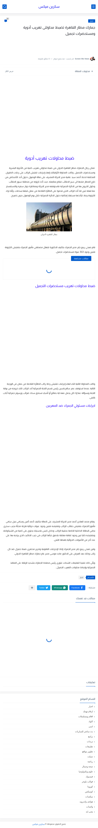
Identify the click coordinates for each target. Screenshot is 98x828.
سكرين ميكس (49, 6)
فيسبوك (89, 776)
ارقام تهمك (88, 711)
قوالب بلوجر (87, 781)
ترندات (90, 741)
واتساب (89, 806)
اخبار (91, 21)
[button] (77, 587)
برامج (90, 736)
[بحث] (4, 6)
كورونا (90, 786)
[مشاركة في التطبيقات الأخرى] (32, 587)
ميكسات (89, 796)
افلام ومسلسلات (85, 716)
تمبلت (90, 756)
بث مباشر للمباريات (84, 731)
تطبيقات (89, 746)
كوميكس (89, 791)
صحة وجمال (87, 766)
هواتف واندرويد (86, 801)
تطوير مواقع (87, 751)
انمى (91, 726)
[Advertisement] (66, 45)
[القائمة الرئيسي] (93, 6)
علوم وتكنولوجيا (86, 771)
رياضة (90, 761)
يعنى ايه (89, 811)
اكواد (91, 721)
